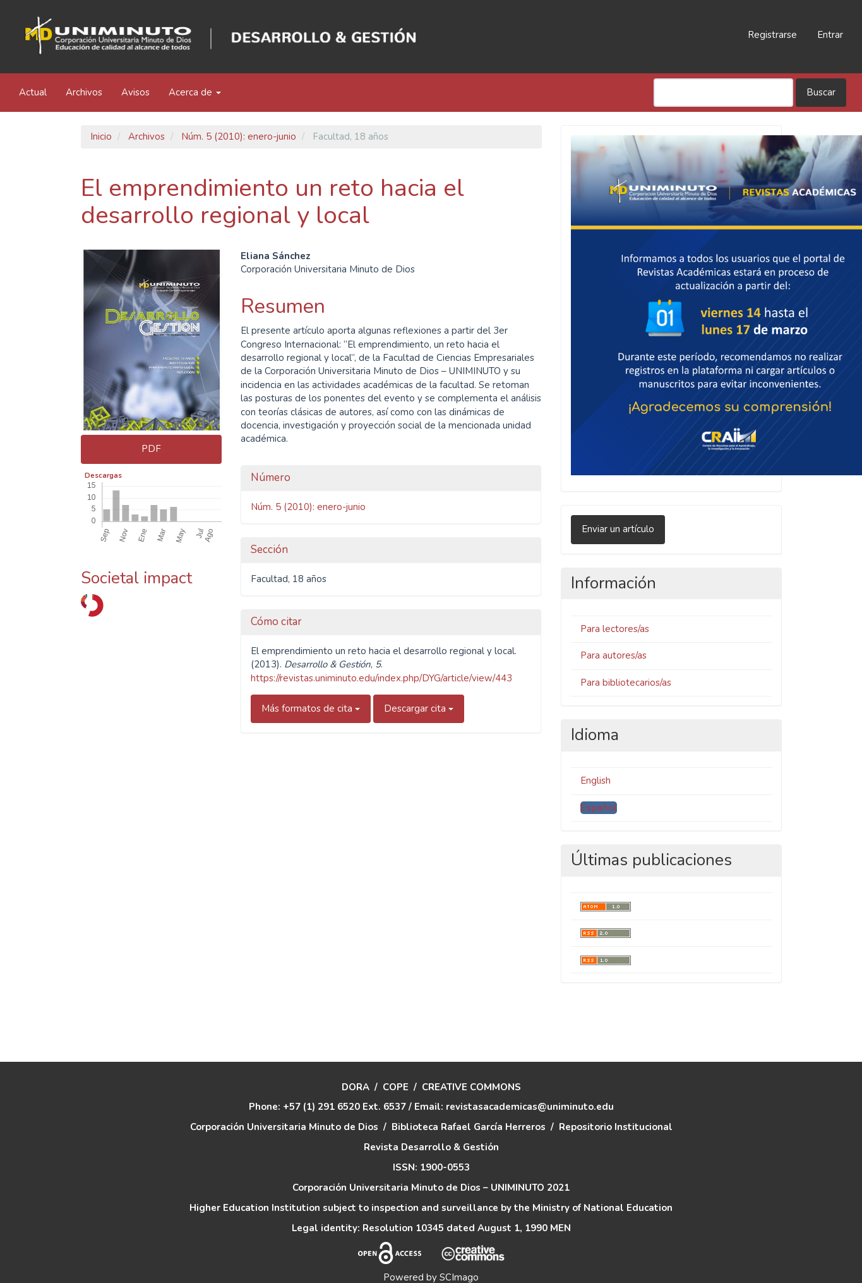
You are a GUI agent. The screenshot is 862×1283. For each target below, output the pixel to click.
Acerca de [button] (195, 92)
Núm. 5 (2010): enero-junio (238, 136)
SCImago (459, 1250)
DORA (355, 1059)
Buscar (820, 92)
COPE (396, 1059)
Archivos (84, 92)
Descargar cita (418, 708)
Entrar (830, 34)
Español (598, 807)
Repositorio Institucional (616, 1099)
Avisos (135, 92)
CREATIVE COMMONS (471, 1059)
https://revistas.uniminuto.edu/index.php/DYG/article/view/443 (381, 678)
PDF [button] (151, 448)
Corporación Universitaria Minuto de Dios (284, 1099)
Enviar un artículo (618, 529)
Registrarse (772, 34)
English (595, 780)
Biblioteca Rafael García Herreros (469, 1099)
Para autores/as (613, 655)
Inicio (101, 136)
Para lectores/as (614, 629)
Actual (33, 92)
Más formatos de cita (310, 708)
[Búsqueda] (723, 92)
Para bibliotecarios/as (625, 682)
